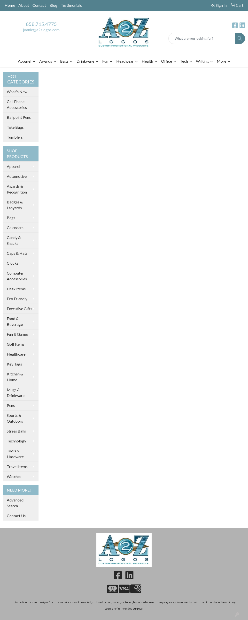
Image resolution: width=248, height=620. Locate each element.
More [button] (221, 61)
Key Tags (14, 364)
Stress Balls (16, 431)
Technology (16, 441)
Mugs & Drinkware (15, 392)
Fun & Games (18, 334)
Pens (11, 405)
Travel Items (17, 466)
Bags (11, 217)
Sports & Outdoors (15, 418)
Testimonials (71, 5)
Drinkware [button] (85, 61)
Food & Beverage (15, 321)
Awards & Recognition (17, 189)
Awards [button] (45, 61)
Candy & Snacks (14, 240)
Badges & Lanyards (15, 205)
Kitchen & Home (15, 377)
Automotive (17, 176)
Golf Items (15, 344)
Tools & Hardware (15, 453)
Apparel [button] (24, 61)
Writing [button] (202, 61)
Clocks (12, 263)
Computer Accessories (17, 276)
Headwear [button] (125, 61)
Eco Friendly (17, 298)
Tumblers (15, 137)
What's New (17, 91)
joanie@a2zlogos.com (41, 29)
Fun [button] (105, 61)
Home (10, 5)
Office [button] (166, 61)
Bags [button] (64, 61)
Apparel (13, 166)
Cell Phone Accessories (17, 104)
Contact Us (16, 515)
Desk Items (16, 288)
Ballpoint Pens (19, 117)
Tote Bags (15, 127)
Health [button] (147, 61)
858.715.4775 (41, 24)
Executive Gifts (19, 308)
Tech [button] (184, 61)
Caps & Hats (17, 253)
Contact (39, 5)
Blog (53, 5)
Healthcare (16, 354)
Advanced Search (15, 503)
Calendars (15, 227)
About (23, 5)
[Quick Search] (201, 38)
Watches (14, 476)
